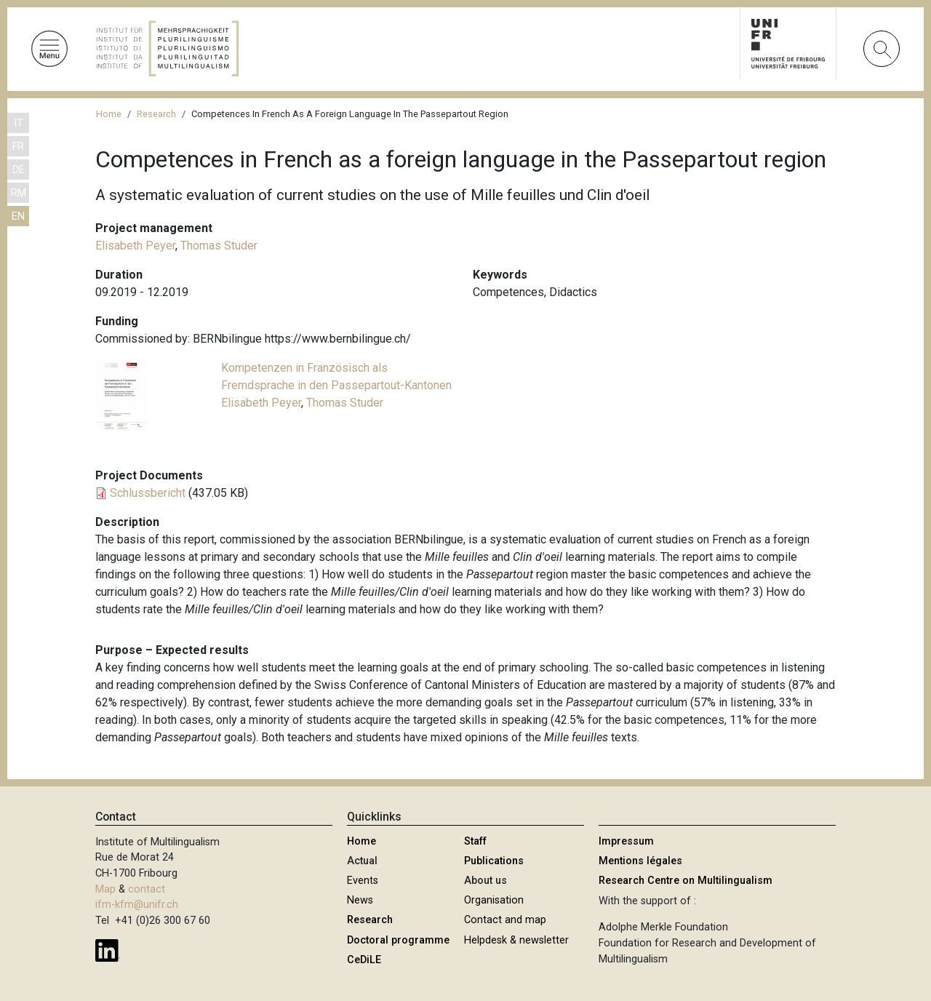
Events (362, 880)
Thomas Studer (218, 245)
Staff (475, 841)
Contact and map (505, 920)
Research (156, 113)
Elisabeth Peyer (135, 245)
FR (18, 146)
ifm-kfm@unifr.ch (136, 904)
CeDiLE (364, 960)
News (360, 900)
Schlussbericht (147, 493)
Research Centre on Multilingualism (685, 880)
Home (108, 113)
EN (18, 216)
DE (18, 170)
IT (18, 123)
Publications (494, 861)
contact (146, 889)
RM (18, 193)
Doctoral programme (398, 940)
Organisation (494, 900)
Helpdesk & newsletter (516, 940)
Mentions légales (640, 861)
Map (105, 889)
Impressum (626, 841)
